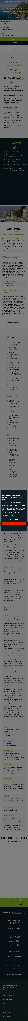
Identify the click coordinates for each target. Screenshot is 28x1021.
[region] (14, 510)
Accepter (14, 523)
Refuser (14, 527)
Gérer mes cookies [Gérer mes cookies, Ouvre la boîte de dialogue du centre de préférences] (14, 519)
